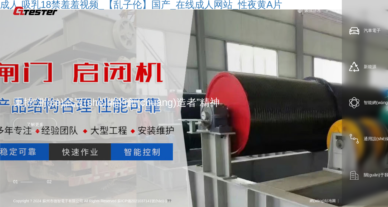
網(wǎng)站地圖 (323, 201)
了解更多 (34, 124)
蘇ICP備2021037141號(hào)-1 (142, 201)
